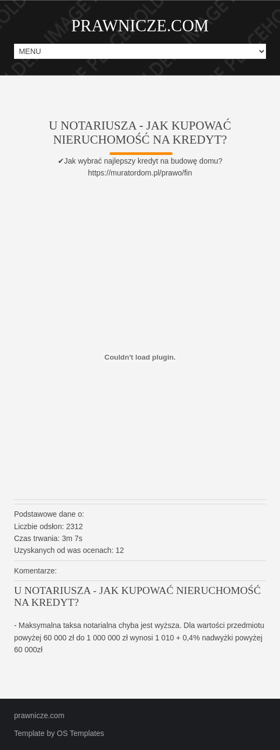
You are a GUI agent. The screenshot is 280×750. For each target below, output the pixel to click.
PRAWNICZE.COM (140, 26)
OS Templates (80, 733)
